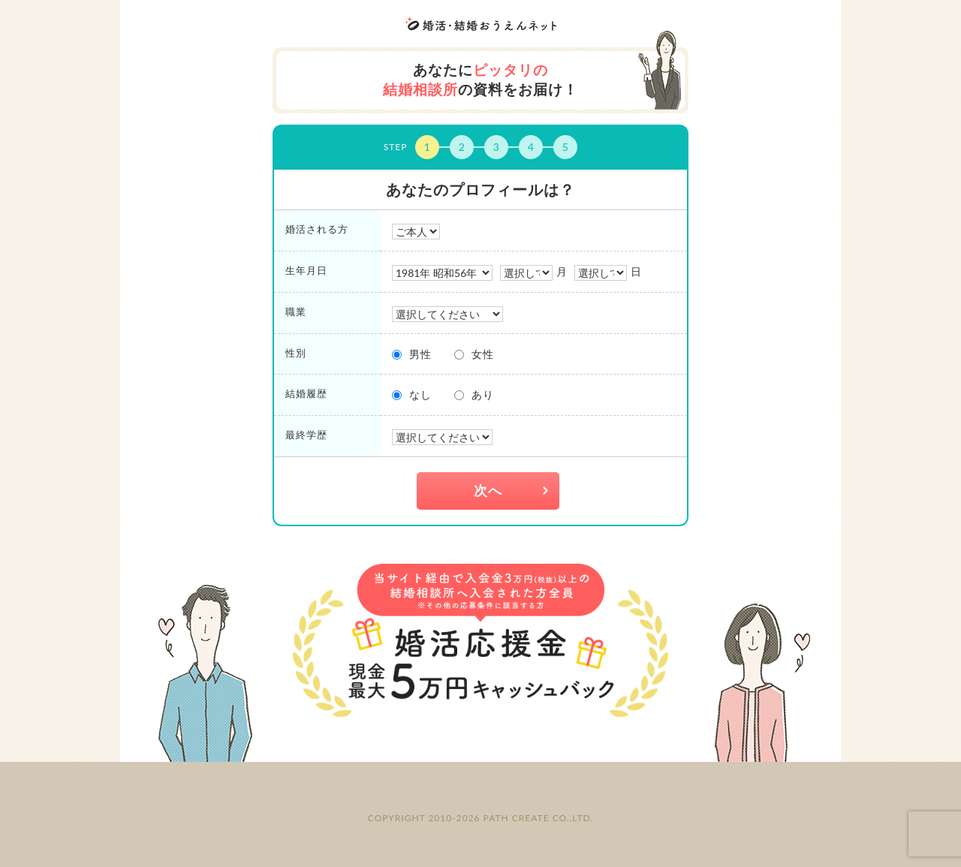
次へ (488, 490)
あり (482, 394)
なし (420, 394)
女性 (482, 354)
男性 (420, 354)
